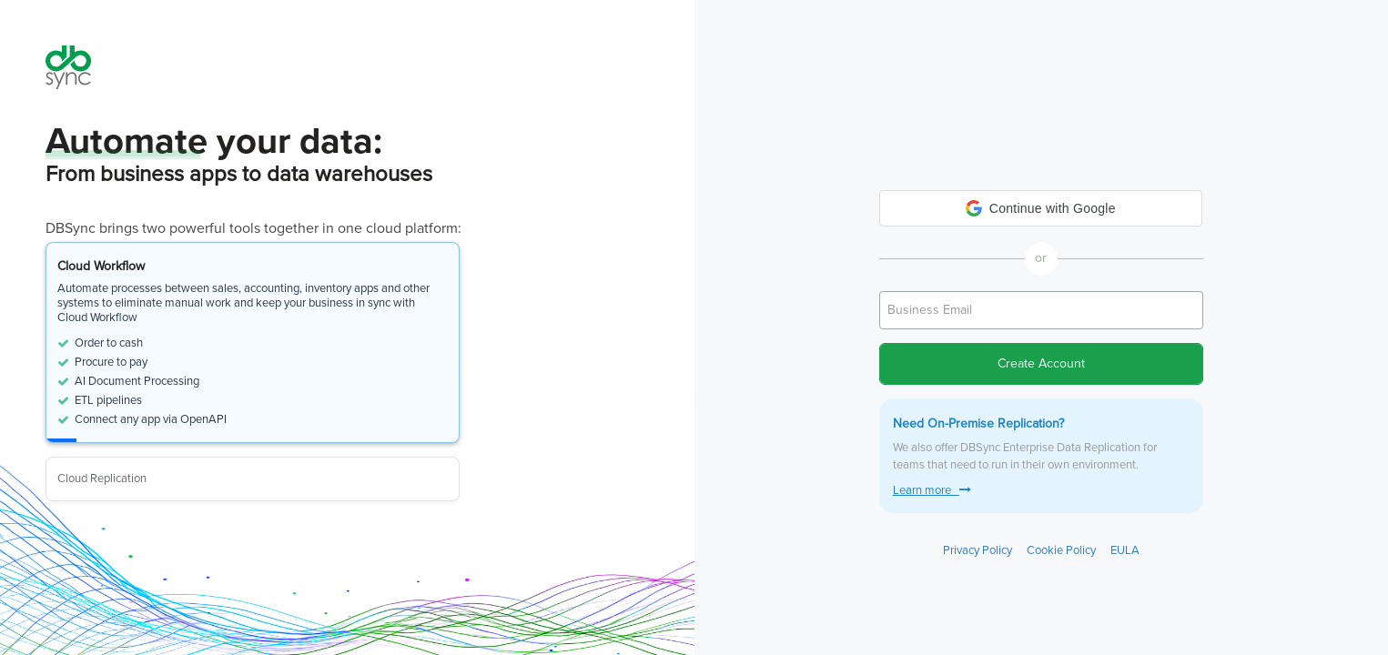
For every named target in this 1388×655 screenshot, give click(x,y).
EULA (1125, 550)
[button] (1040, 208)
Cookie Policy (1061, 550)
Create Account (1041, 363)
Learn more (932, 490)
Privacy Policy (977, 550)
